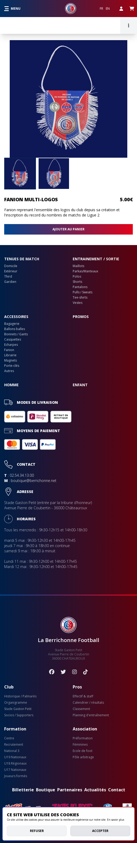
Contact (116, 790)
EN (108, 9)
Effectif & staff (83, 696)
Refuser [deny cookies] (37, 831)
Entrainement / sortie (96, 258)
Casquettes (12, 339)
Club (9, 687)
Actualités (95, 790)
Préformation (83, 738)
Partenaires (69, 790)
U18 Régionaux (15, 763)
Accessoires (16, 316)
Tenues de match (21, 258)
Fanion (9, 350)
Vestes (77, 303)
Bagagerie (11, 324)
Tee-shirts (80, 297)
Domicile (10, 266)
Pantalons (80, 287)
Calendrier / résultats (88, 703)
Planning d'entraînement (91, 715)
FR (101, 9)
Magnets (10, 360)
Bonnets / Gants (16, 334)
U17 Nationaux (15, 770)
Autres (9, 371)
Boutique (45, 790)
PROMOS (81, 316)
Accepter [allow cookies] (100, 831)
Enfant (80, 384)
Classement (81, 709)
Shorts (77, 282)
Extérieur (10, 271)
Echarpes (11, 345)
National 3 (11, 751)
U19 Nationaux (15, 757)
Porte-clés (11, 366)
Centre (9, 738)
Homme (11, 384)
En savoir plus (115, 819)
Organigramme (15, 703)
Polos (77, 276)
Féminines (80, 745)
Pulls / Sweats (82, 292)
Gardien (10, 282)
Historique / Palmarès (20, 696)
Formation (15, 729)
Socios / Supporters (18, 715)
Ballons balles (14, 329)
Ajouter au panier (68, 229)
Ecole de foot (82, 751)
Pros (77, 687)
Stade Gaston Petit (17, 709)
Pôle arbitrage (83, 757)
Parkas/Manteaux (85, 271)
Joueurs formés (15, 776)
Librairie (10, 355)
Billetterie (23, 790)
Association (85, 729)
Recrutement (13, 745)
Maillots (78, 266)
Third (8, 276)
